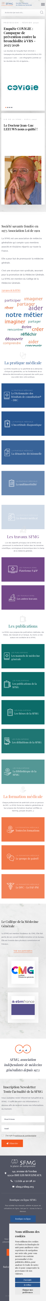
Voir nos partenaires (19, 950)
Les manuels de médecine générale (25, 661)
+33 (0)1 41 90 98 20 (24, 1184)
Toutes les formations (27, 840)
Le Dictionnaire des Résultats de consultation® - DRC (26, 406)
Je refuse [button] (27, 1285)
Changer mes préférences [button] (27, 1291)
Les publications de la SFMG (24, 694)
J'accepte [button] (28, 1280)
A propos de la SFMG (14, 290)
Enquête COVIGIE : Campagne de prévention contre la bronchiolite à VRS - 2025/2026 (20, 37)
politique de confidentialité (25, 1139)
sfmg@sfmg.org (25, 1190)
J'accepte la (21, 1139)
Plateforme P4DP (28, 580)
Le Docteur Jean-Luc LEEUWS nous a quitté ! (20, 127)
